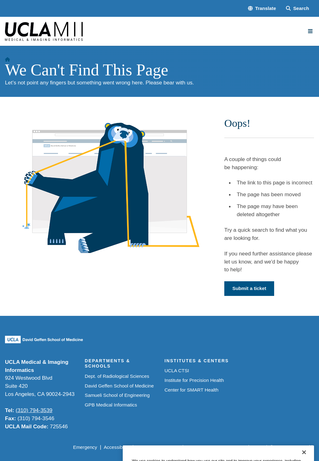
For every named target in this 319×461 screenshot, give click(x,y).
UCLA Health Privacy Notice (215, 447)
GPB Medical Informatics (111, 404)
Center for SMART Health (191, 389)
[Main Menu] (310, 31)
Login (258, 447)
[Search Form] (297, 8)
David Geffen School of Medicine (119, 385)
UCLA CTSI (176, 370)
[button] (262, 8)
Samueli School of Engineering (117, 395)
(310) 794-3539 (34, 410)
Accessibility (117, 447)
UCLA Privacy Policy (157, 447)
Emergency (85, 447)
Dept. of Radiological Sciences (117, 376)
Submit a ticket (249, 288)
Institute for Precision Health (194, 380)
